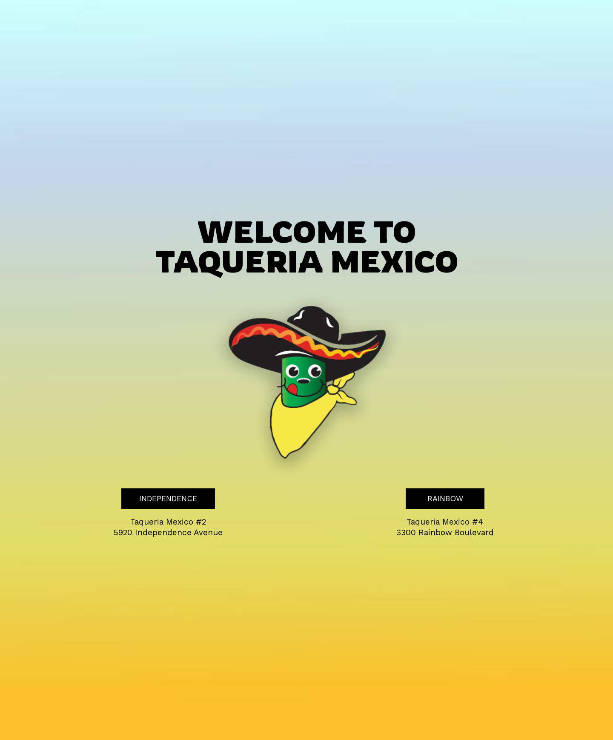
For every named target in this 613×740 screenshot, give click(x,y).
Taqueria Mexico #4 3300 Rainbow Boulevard (445, 527)
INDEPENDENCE (159, 501)
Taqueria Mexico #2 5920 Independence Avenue (168, 527)
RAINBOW (434, 501)
